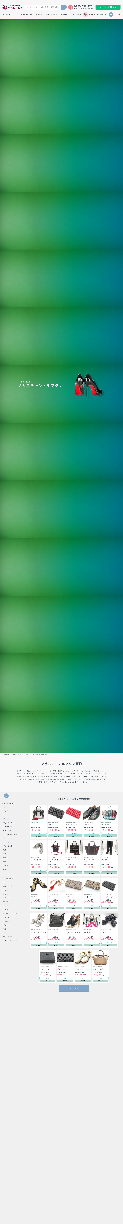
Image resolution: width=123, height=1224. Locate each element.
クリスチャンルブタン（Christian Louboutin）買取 (34, 754)
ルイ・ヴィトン (8, 886)
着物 (4, 854)
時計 (4, 807)
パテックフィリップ (10, 940)
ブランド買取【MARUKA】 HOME (11, 754)
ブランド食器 (7, 846)
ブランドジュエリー (10, 834)
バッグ (5, 811)
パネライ (6, 925)
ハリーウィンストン (10, 913)
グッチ (5, 905)
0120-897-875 (83, 6)
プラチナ (6, 819)
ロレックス (7, 882)
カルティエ (7, 898)
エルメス (6, 890)
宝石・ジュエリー (9, 823)
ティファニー (7, 917)
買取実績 (39, 14)
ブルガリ (6, 909)
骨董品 (5, 858)
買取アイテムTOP (8, 14)
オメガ (5, 902)
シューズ (6, 842)
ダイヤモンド (7, 826)
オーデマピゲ (7, 937)
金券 (4, 869)
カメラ (5, 865)
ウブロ (5, 933)
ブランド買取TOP (25, 14)
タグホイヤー (7, 921)
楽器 (4, 861)
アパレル (6, 838)
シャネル (6, 894)
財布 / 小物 (7, 830)
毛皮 (4, 850)
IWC (4, 929)
